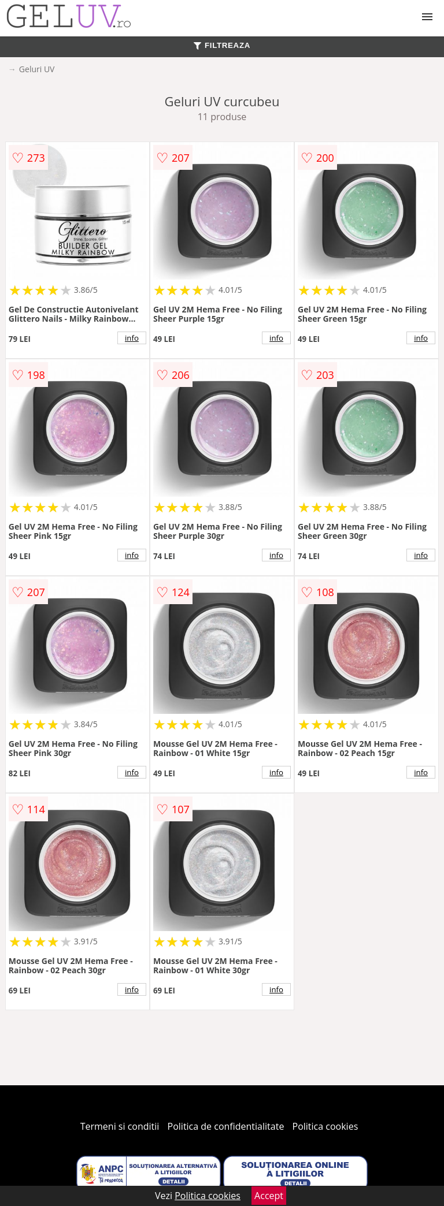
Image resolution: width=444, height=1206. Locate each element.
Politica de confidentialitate (226, 1126)
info (132, 338)
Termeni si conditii (120, 1126)
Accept (268, 1195)
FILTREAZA (222, 45)
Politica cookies (325, 1126)
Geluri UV (37, 69)
